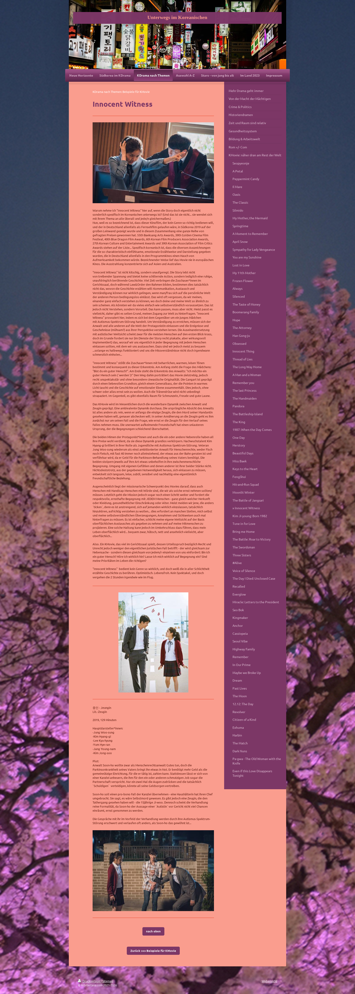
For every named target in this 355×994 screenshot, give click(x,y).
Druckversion (89, 981)
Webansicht (269, 981)
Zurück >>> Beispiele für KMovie (153, 951)
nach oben (153, 931)
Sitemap (107, 981)
